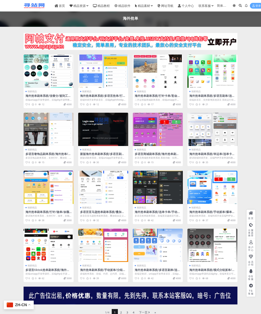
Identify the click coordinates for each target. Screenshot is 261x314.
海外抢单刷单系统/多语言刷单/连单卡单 (212, 97)
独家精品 (32, 91)
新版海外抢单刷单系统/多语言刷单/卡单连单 (103, 155)
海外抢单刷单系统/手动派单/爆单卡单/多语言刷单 (212, 213)
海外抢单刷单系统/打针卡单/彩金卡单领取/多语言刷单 (157, 97)
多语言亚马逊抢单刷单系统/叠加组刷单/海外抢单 (102, 213)
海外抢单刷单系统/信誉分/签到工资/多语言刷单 (46, 97)
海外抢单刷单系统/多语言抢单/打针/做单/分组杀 (101, 97)
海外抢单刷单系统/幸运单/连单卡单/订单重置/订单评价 (210, 155)
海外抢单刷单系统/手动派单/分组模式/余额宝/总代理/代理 (103, 271)
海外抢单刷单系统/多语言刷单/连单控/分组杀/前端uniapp (157, 271)
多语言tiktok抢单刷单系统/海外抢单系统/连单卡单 (47, 271)
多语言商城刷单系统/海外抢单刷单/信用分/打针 (157, 155)
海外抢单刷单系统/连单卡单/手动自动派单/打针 (157, 213)
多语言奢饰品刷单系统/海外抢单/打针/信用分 (48, 155)
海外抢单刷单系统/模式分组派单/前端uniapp (212, 271)
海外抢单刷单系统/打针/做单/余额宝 (47, 213)
